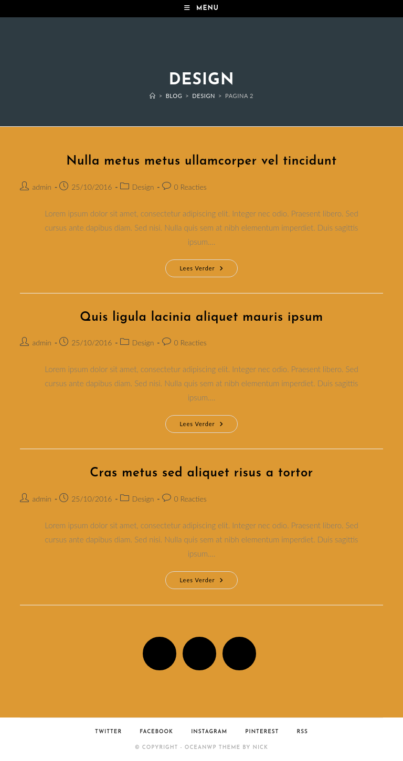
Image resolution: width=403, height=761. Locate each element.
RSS (302, 732)
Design (143, 186)
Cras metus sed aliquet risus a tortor (201, 473)
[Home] (153, 95)
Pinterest (262, 732)
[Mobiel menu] (201, 8)
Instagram (209, 732)
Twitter (108, 732)
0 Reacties (190, 186)
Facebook (156, 732)
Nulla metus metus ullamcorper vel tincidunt (201, 161)
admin (41, 186)
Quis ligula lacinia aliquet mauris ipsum (201, 317)
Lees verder (208, 270)
